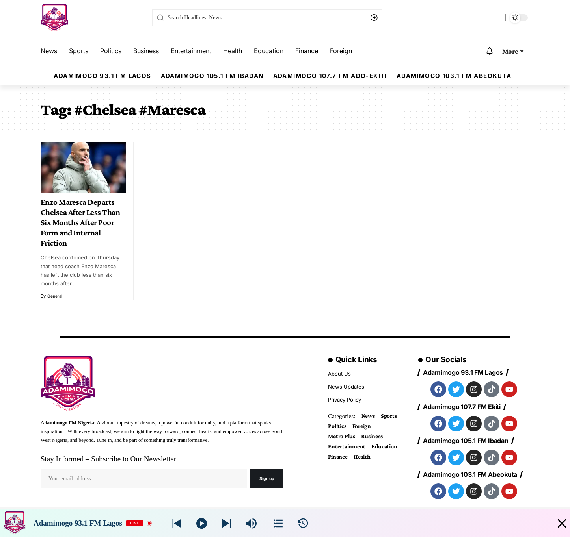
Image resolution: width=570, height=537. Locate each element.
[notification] (490, 51)
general (55, 296)
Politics (338, 427)
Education (342, 460)
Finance (374, 460)
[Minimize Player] (555, 523)
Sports (392, 416)
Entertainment (348, 449)
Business (376, 438)
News (369, 416)
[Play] (201, 523)
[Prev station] (226, 523)
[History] (302, 523)
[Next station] (176, 523)
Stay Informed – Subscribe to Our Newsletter (108, 459)
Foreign (365, 427)
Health (337, 471)
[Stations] (278, 523)
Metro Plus (343, 438)
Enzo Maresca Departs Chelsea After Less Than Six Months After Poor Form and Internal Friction (80, 222)
